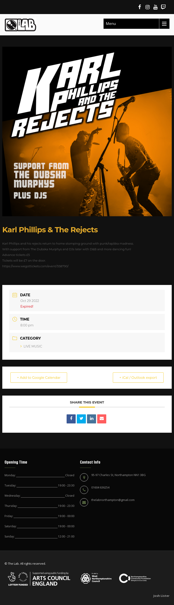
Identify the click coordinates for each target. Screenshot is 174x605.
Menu (111, 23)
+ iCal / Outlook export (138, 377)
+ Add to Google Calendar (38, 377)
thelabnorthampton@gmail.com (113, 500)
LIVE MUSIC (31, 346)
